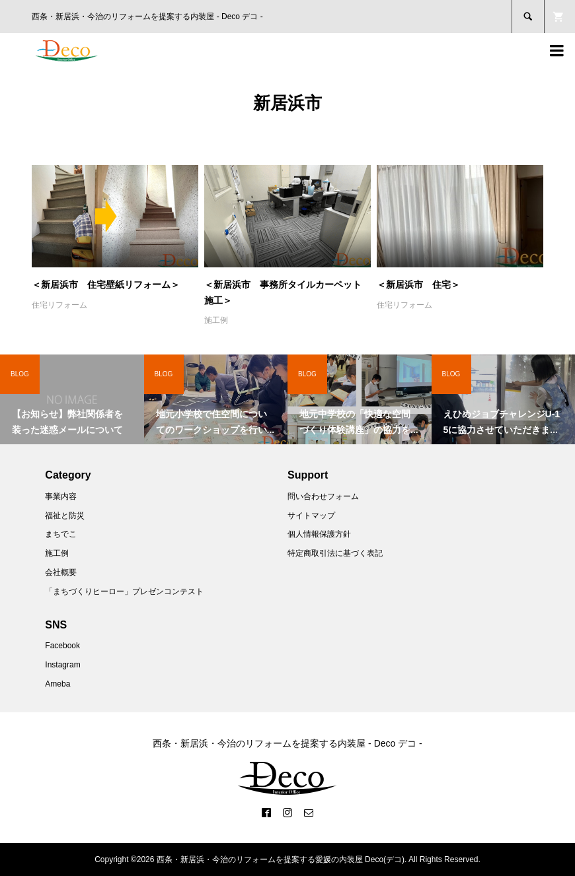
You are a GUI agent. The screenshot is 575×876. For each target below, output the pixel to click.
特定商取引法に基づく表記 (335, 553)
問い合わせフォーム (323, 496)
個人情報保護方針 (319, 534)
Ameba (57, 684)
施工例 (216, 320)
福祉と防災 (65, 515)
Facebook (62, 645)
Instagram (62, 664)
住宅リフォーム (59, 305)
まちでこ (61, 534)
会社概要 (61, 572)
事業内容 (61, 496)
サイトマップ (311, 515)
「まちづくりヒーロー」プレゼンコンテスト (124, 591)
